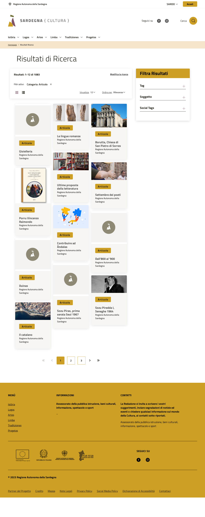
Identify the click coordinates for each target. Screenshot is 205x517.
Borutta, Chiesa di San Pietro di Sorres (108, 144)
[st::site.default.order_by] (120, 92)
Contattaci (165, 491)
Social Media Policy (107, 491)
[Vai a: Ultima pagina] (98, 360)
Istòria (11, 404)
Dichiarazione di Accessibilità (139, 491)
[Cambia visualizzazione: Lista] (23, 92)
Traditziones (14, 425)
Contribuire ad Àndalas (66, 245)
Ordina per (107, 92)
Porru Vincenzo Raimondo (29, 219)
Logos (11, 410)
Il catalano (25, 335)
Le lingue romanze (68, 136)
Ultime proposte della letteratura (67, 186)
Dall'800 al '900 (105, 259)
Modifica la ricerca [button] (119, 74)
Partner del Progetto (19, 491)
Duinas (23, 286)
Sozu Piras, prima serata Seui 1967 (68, 312)
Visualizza (84, 92)
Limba (11, 420)
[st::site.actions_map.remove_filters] (51, 84)
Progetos (13, 431)
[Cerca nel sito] (193, 21)
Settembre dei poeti (108, 195)
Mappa (51, 491)
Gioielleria (25, 151)
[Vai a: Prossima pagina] (90, 360)
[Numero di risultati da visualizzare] (93, 92)
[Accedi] (190, 4)
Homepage (12, 44)
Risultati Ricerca (27, 44)
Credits (39, 491)
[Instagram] (167, 21)
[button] (18, 37)
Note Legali (66, 491)
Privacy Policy (84, 491)
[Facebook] (159, 21)
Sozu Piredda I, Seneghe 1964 (104, 309)
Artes (11, 415)
